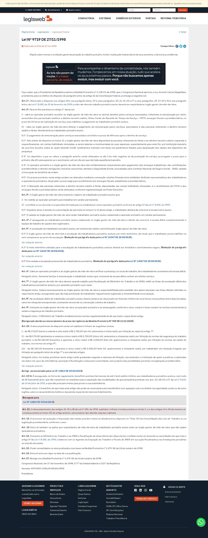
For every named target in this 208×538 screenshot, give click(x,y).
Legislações (43, 32)
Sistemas (54, 502)
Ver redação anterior (32, 242)
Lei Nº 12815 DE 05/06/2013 (67, 371)
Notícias (82, 498)
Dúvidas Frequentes (87, 506)
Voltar (182, 32)
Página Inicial (28, 32)
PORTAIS (151, 18)
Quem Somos (84, 494)
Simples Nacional (114, 514)
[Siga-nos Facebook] (135, 490)
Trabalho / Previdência (116, 518)
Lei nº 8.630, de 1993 (159, 205)
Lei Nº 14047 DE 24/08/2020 (116, 237)
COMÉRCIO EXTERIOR (128, 18)
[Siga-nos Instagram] (145, 490)
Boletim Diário (56, 514)
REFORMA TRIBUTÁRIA (173, 18)
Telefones (169, 502)
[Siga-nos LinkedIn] (140, 490)
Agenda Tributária (58, 506)
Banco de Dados (57, 494)
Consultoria (55, 498)
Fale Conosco (84, 510)
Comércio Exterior (58, 510)
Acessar (182, 10)
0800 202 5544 (33, 10)
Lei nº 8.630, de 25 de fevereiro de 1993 (51, 104)
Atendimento (53, 10)
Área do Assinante (173, 492)
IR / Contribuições (114, 510)
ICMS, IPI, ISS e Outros (117, 506)
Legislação (83, 502)
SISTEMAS (105, 18)
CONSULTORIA (86, 18)
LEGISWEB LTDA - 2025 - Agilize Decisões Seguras (104, 531)
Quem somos (73, 10)
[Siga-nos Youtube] (150, 490)
